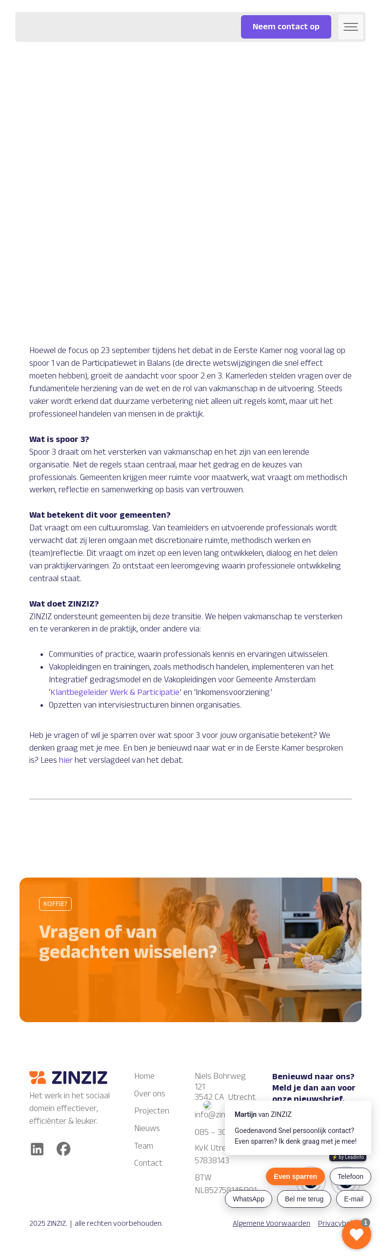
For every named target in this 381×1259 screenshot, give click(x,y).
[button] (351, 27)
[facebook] (64, 1149)
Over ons (149, 1093)
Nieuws (147, 1128)
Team (143, 1146)
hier (66, 760)
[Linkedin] (37, 1149)
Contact (148, 1163)
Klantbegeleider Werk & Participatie (115, 692)
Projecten (151, 1110)
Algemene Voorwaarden (271, 1223)
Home (144, 1076)
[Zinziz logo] (68, 1077)
